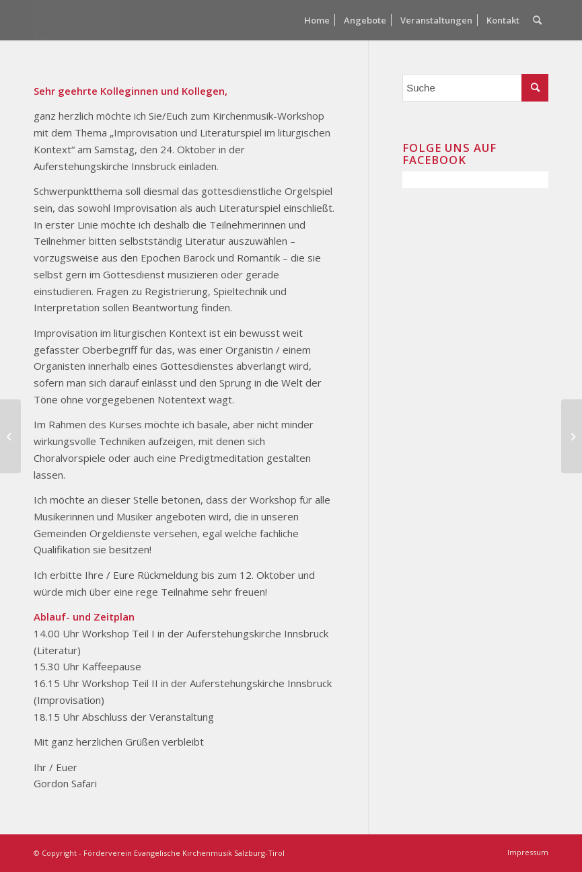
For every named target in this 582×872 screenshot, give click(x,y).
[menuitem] (316, 20)
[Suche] (537, 20)
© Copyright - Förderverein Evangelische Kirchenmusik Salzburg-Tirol (159, 853)
